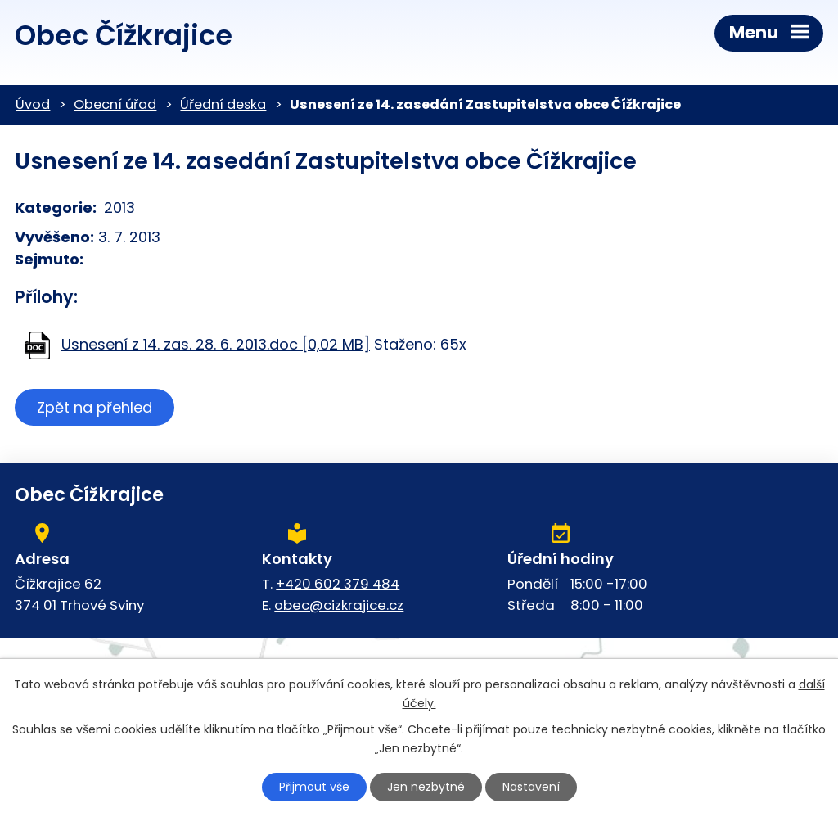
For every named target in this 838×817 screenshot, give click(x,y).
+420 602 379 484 (337, 584)
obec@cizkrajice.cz (338, 605)
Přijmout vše (314, 787)
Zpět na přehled (94, 407)
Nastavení (531, 787)
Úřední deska (223, 104)
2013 (119, 207)
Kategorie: (56, 207)
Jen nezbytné (426, 787)
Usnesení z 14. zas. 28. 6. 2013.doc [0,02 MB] (215, 344)
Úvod (33, 104)
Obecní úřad (115, 104)
